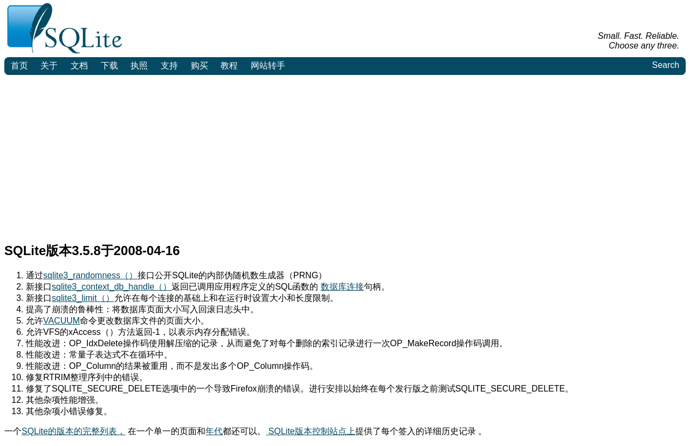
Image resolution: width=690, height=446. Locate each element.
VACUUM (61, 320)
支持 (169, 65)
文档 (79, 65)
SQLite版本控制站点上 (310, 431)
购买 (199, 65)
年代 (214, 431)
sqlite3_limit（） (83, 298)
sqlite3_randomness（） (90, 275)
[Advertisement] (345, 155)
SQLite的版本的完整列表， (74, 431)
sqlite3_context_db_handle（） (111, 286)
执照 (139, 65)
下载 (109, 65)
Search (665, 65)
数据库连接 (342, 286)
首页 (19, 65)
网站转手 (268, 65)
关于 (49, 65)
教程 (229, 65)
